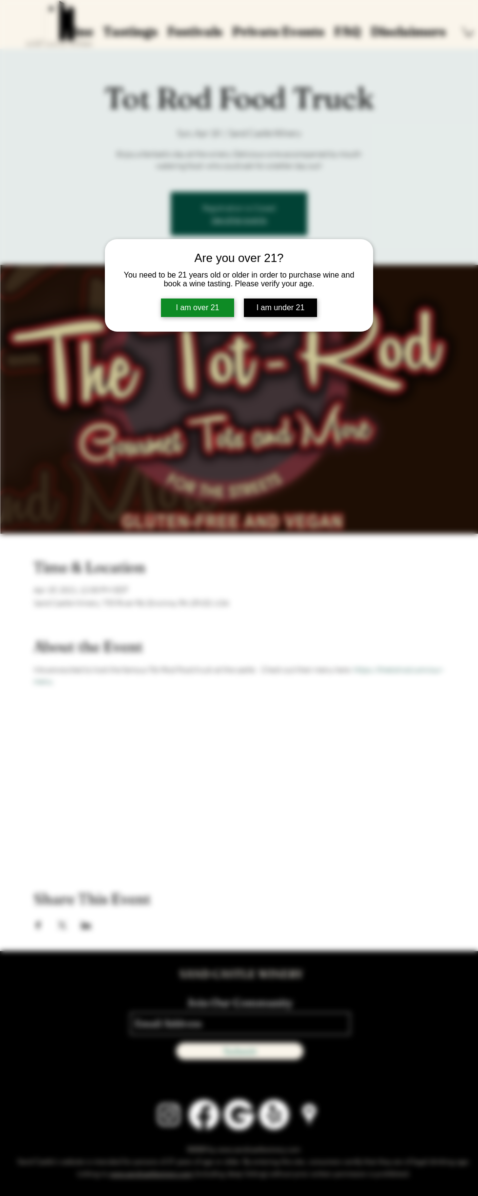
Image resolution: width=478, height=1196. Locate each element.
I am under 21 (281, 307)
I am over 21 (197, 307)
